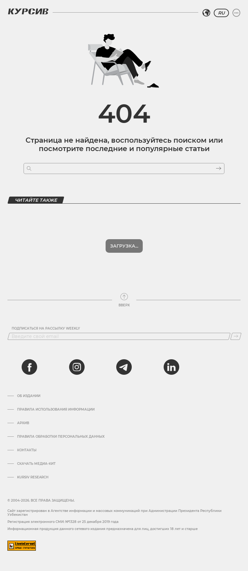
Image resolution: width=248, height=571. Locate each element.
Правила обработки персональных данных (61, 437)
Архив (23, 423)
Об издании (28, 396)
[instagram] (77, 367)
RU (221, 13)
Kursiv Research (32, 477)
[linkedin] (171, 367)
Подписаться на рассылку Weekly (46, 329)
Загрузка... (124, 246)
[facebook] (29, 367)
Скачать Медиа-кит (36, 464)
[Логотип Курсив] (28, 11)
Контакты (26, 450)
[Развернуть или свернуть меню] (236, 13)
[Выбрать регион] (206, 13)
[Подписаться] (236, 336)
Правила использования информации (56, 410)
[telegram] (124, 367)
